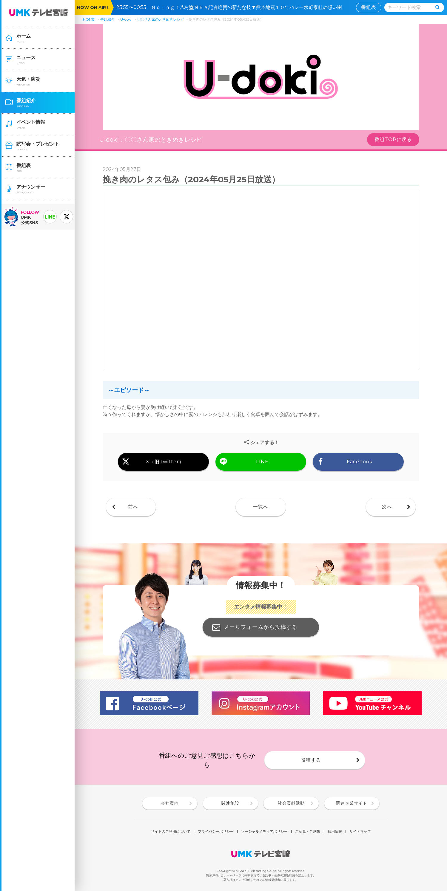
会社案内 (170, 803)
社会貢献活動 (291, 803)
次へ (387, 507)
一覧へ (260, 507)
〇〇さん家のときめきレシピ (160, 19)
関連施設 (230, 803)
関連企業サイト (351, 803)
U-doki (126, 19)
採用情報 (335, 831)
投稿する (311, 760)
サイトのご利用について (170, 831)
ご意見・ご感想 (307, 831)
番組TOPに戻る (393, 139)
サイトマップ (360, 831)
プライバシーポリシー (216, 831)
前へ (133, 507)
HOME (89, 19)
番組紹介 (107, 19)
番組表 (368, 7)
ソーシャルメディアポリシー (264, 831)
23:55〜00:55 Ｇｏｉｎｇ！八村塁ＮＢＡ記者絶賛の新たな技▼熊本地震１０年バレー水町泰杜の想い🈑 (231, 7)
